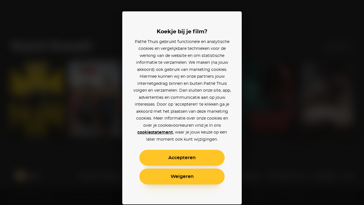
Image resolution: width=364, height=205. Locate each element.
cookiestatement (155, 132)
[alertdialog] (182, 102)
